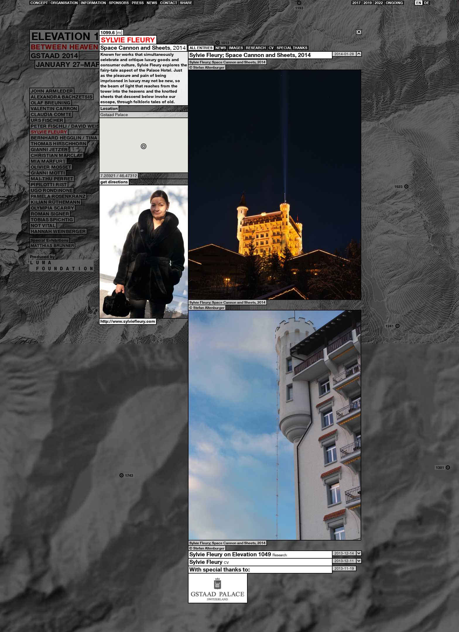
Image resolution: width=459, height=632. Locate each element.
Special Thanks (292, 48)
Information (93, 3)
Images (236, 48)
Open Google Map (144, 145)
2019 (368, 3)
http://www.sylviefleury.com (127, 321)
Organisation (64, 3)
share (186, 3)
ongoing (394, 3)
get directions (114, 181)
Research (256, 48)
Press (138, 3)
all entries (201, 48)
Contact (168, 3)
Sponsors (119, 3)
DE (426, 3)
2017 (356, 3)
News (152, 3)
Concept (39, 3)
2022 (379, 3)
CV (271, 48)
